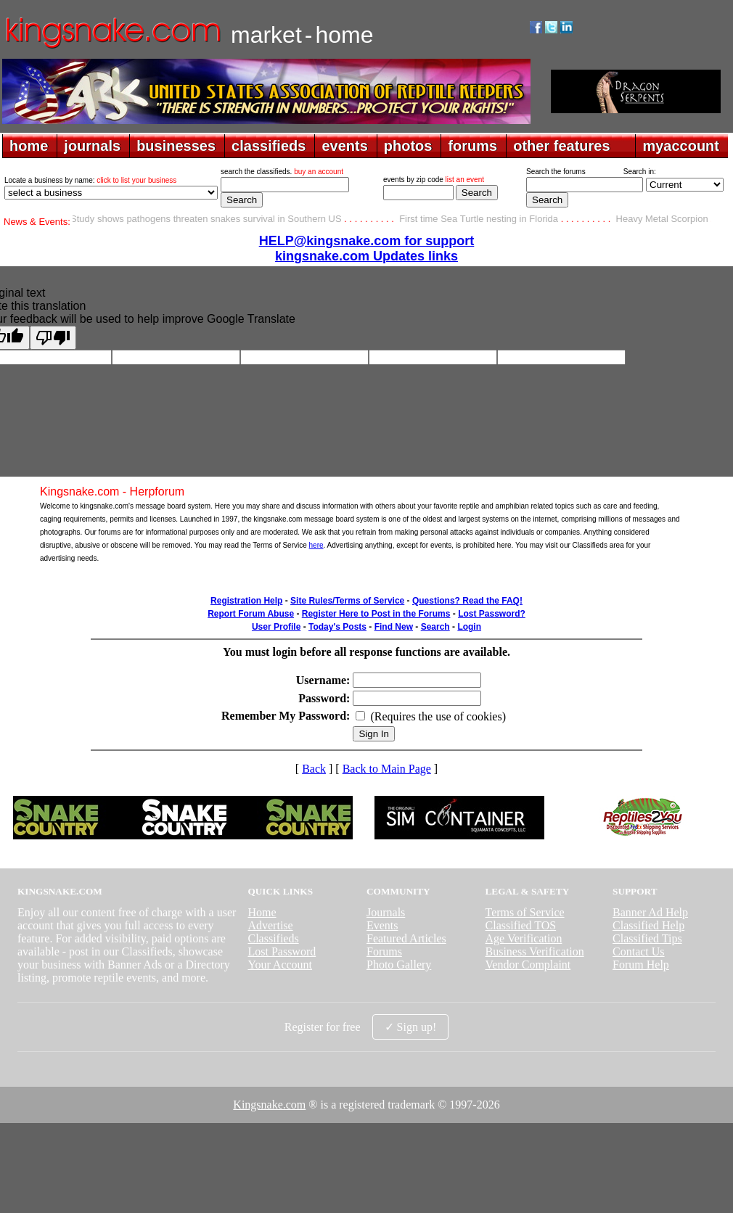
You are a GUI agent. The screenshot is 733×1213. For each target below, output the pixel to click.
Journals (385, 912)
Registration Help (246, 601)
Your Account (279, 964)
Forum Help (641, 964)
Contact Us (639, 951)
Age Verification (524, 938)
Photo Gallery (398, 964)
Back (314, 768)
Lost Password (281, 951)
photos (408, 146)
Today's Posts (337, 627)
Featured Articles (406, 938)
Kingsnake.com (269, 1104)
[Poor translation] (53, 338)
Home (261, 912)
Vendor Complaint (528, 964)
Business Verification (535, 951)
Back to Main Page (387, 768)
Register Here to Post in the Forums (376, 614)
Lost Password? (491, 614)
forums (472, 146)
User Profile (276, 627)
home (28, 146)
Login (469, 627)
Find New (393, 627)
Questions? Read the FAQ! (467, 601)
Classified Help (648, 925)
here (316, 545)
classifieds (269, 146)
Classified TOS (521, 925)
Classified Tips (647, 938)
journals (92, 146)
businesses (176, 146)
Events (382, 925)
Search (435, 627)
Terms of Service (525, 912)
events (344, 146)
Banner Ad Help (650, 912)
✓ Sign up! (411, 1027)
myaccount (680, 146)
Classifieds (272, 938)
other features (561, 146)
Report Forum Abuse (251, 614)
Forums (384, 951)
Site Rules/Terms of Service (347, 601)
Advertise (269, 925)
